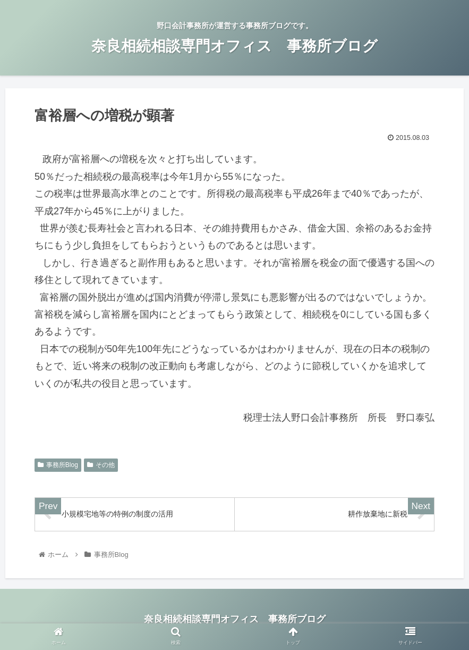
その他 (101, 465)
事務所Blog (58, 465)
